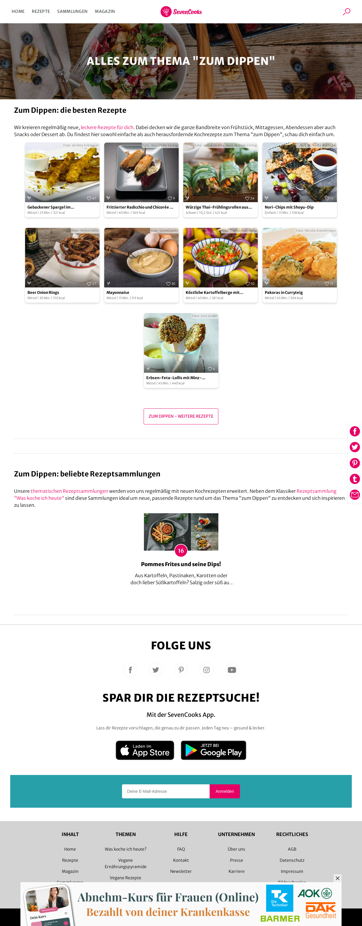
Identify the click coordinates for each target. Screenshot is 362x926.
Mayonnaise (118, 292)
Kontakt (181, 860)
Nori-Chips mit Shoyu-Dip (289, 207)
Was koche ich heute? (126, 849)
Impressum (292, 871)
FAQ (181, 849)
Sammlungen (72, 11)
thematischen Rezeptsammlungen (69, 491)
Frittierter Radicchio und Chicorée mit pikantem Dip (141, 207)
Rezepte (41, 11)
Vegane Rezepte (125, 877)
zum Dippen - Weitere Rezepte (181, 416)
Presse (236, 860)
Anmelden (224, 791)
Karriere (237, 871)
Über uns (236, 849)
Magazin (105, 11)
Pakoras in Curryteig (284, 292)
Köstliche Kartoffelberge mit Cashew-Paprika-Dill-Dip (213, 293)
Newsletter (181, 871)
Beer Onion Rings (43, 292)
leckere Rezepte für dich (107, 127)
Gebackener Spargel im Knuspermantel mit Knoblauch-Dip (60, 207)
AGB (292, 849)
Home (18, 11)
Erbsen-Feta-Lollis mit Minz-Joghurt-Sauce (174, 378)
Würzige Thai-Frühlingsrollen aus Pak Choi (217, 207)
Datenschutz (292, 860)
